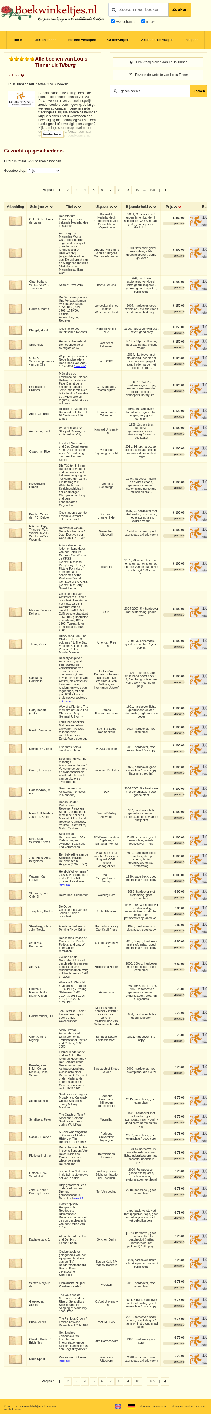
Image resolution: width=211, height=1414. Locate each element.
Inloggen (192, 40)
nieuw (150, 22)
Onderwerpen (118, 40)
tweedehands (125, 22)
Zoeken (180, 9)
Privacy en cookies (182, 1406)
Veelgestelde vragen (156, 40)
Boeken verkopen (82, 40)
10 (137, 190)
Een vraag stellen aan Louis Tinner (158, 62)
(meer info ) (80, 366)
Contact (200, 1406)
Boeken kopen (45, 40)
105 (152, 190)
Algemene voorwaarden (153, 1406)
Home (17, 40)
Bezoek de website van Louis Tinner (158, 75)
